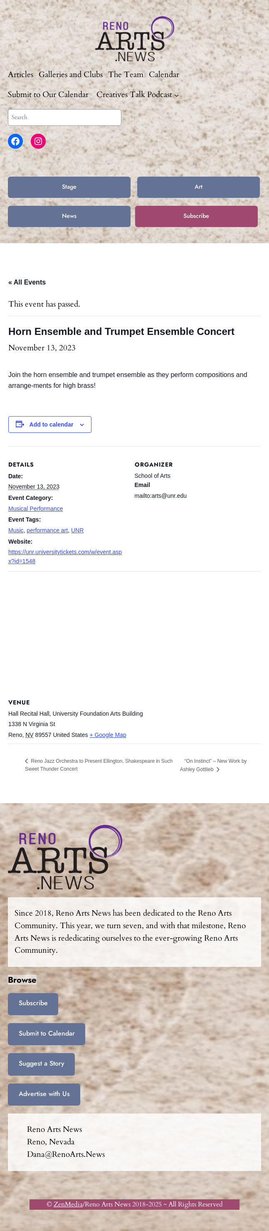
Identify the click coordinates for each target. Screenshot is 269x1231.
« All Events (27, 282)
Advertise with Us (44, 1094)
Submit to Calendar (47, 1033)
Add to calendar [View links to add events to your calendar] (52, 424)
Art (198, 186)
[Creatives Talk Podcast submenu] (176, 94)
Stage (69, 186)
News (69, 216)
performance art (47, 530)
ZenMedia (68, 1204)
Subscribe (196, 216)
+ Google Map (107, 735)
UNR (77, 530)
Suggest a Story (41, 1063)
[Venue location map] (134, 631)
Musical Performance (35, 508)
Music (16, 530)
